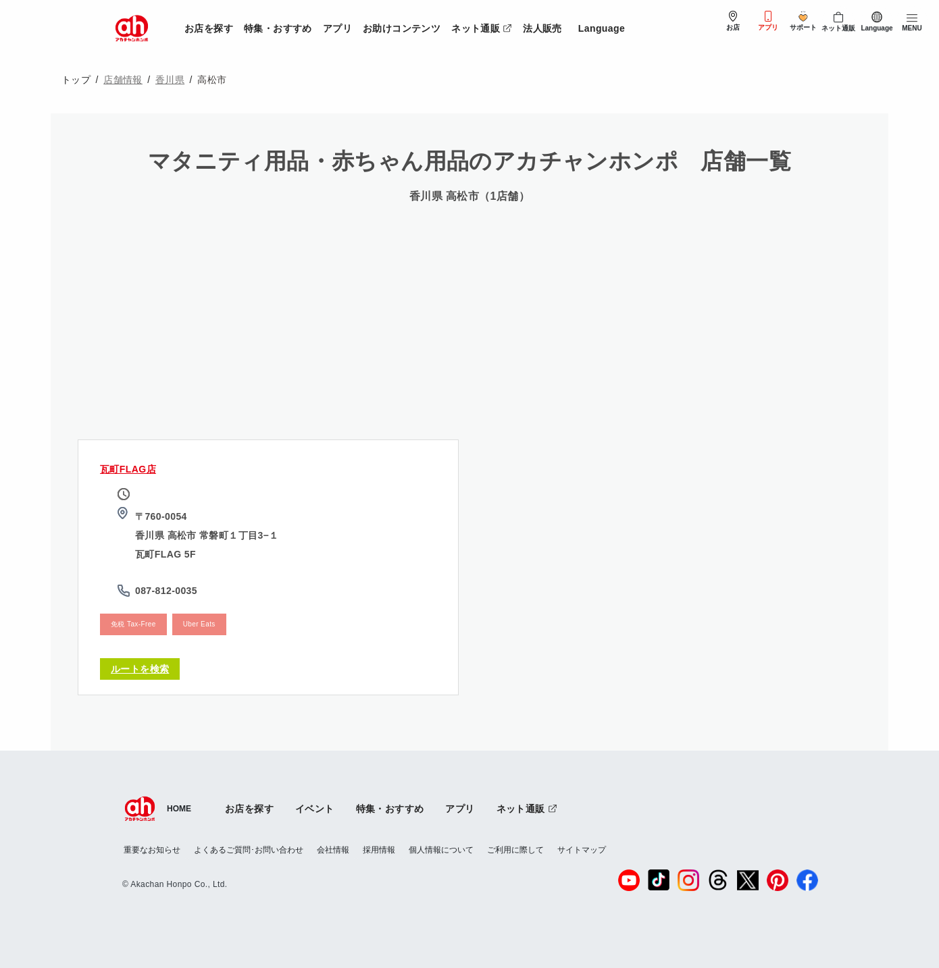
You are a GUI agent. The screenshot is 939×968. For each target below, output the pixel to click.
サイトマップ (581, 850)
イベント (314, 808)
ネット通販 (484, 26)
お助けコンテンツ (401, 28)
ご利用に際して (515, 850)
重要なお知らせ (152, 850)
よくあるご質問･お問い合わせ (248, 850)
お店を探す (208, 28)
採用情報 (379, 850)
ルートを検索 (140, 669)
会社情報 (333, 850)
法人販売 (542, 28)
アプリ (337, 28)
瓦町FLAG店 (128, 469)
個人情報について (441, 850)
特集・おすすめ (278, 28)
